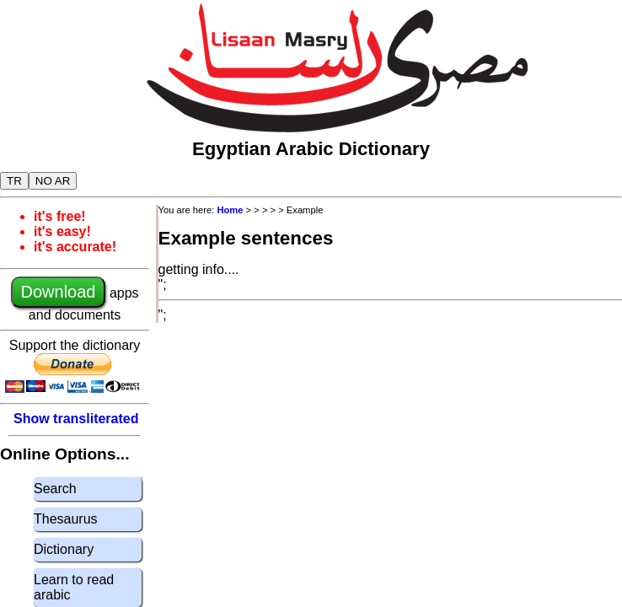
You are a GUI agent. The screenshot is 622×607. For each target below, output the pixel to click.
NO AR (52, 181)
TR (14, 181)
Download (58, 291)
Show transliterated (75, 418)
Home (230, 210)
